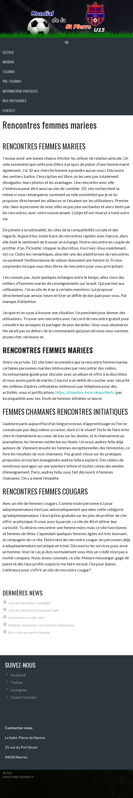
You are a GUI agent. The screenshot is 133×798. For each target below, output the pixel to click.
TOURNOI (9, 71)
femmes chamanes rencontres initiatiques (41, 625)
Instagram (19, 690)
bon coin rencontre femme (29, 632)
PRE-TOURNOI (12, 81)
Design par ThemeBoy (18, 777)
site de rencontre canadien (29, 603)
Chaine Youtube (23, 697)
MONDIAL (9, 61)
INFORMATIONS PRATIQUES (20, 91)
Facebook (18, 675)
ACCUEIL (8, 52)
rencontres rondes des (26, 617)
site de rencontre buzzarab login (33, 610)
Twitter (17, 682)
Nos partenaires (14, 100)
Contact (9, 110)
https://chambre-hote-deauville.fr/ (85, 392)
